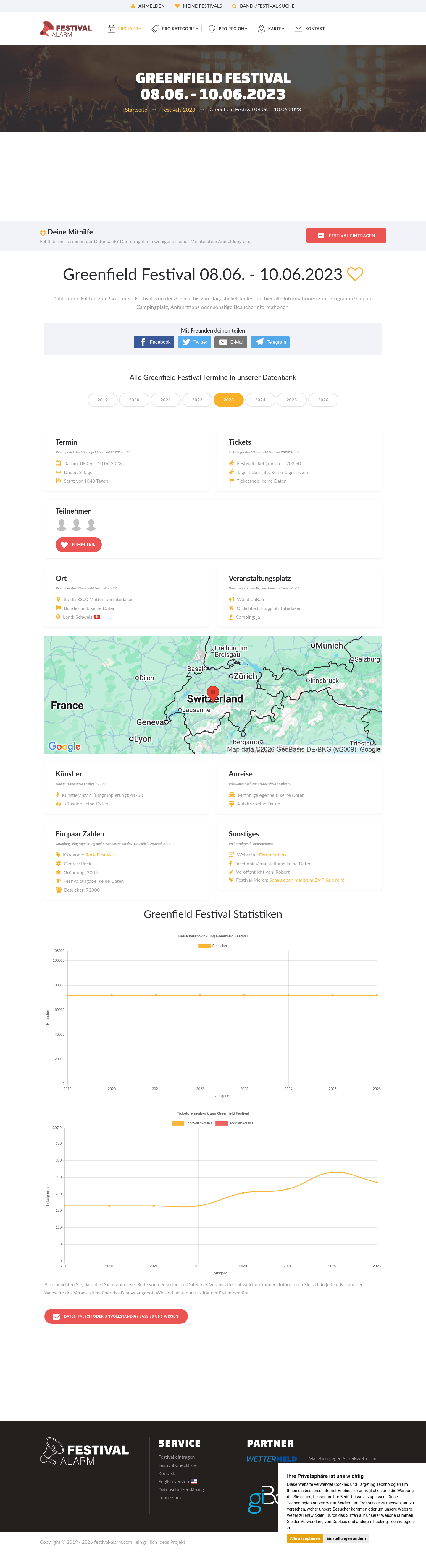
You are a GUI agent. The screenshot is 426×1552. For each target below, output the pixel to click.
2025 (297, 399)
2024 (263, 399)
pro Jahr (133, 28)
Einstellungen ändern (346, 1538)
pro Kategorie (186, 28)
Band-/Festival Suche (263, 6)
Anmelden (148, 6)
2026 (330, 399)
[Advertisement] (213, 176)
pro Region (241, 28)
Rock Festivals (100, 854)
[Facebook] (154, 342)
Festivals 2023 (178, 109)
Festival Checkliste (177, 1465)
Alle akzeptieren (305, 1538)
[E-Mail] (230, 342)
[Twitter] (194, 342)
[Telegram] (270, 342)
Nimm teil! (79, 544)
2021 (162, 399)
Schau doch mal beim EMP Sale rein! (307, 879)
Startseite (136, 109)
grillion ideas (156, 1542)
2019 (95, 399)
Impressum (169, 1498)
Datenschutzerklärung (181, 1489)
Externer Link (273, 854)
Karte (286, 28)
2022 (196, 399)
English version (177, 1481)
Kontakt (328, 28)
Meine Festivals (198, 6)
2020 (129, 399)
